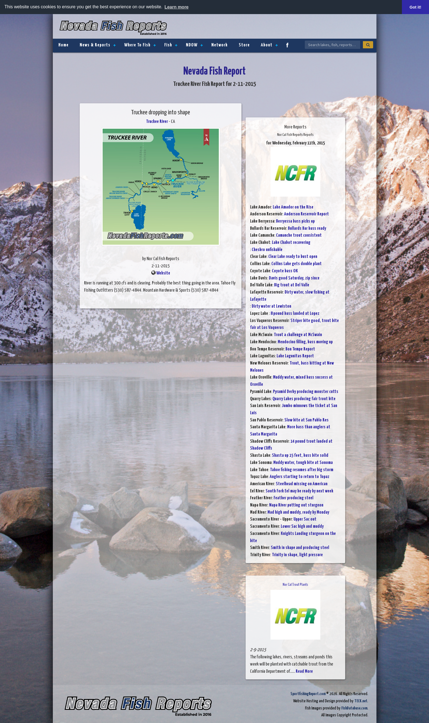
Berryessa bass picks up (295, 221)
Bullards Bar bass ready (307, 228)
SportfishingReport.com (308, 694)
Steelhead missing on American (301, 484)
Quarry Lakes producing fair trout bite (304, 399)
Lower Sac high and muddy (302, 526)
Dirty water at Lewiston (271, 306)
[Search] (368, 44)
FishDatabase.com (354, 708)
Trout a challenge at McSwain (298, 335)
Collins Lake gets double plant (296, 264)
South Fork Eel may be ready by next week (299, 491)
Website (163, 273)
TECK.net (360, 701)
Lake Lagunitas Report (295, 356)
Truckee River (157, 121)
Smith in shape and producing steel (300, 547)
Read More (304, 671)
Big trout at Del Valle (291, 285)
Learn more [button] (177, 7)
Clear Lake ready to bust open (292, 256)
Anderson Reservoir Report (306, 214)
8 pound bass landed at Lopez (295, 313)
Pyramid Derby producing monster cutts (305, 391)
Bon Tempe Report (300, 349)
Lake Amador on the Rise (293, 207)
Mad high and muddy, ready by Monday (298, 512)
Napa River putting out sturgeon (296, 505)
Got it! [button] (415, 7)
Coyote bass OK (285, 271)
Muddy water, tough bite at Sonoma (303, 462)
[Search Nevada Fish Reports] (332, 45)
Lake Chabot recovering (291, 242)
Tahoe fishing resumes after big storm (301, 470)
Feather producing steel (293, 498)
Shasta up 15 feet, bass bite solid (300, 455)
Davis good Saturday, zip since (294, 278)
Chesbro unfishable (267, 249)
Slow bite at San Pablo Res (306, 420)
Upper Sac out (304, 519)
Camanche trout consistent (299, 235)
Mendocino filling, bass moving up (305, 342)
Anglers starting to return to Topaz (299, 476)
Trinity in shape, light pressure (297, 555)
